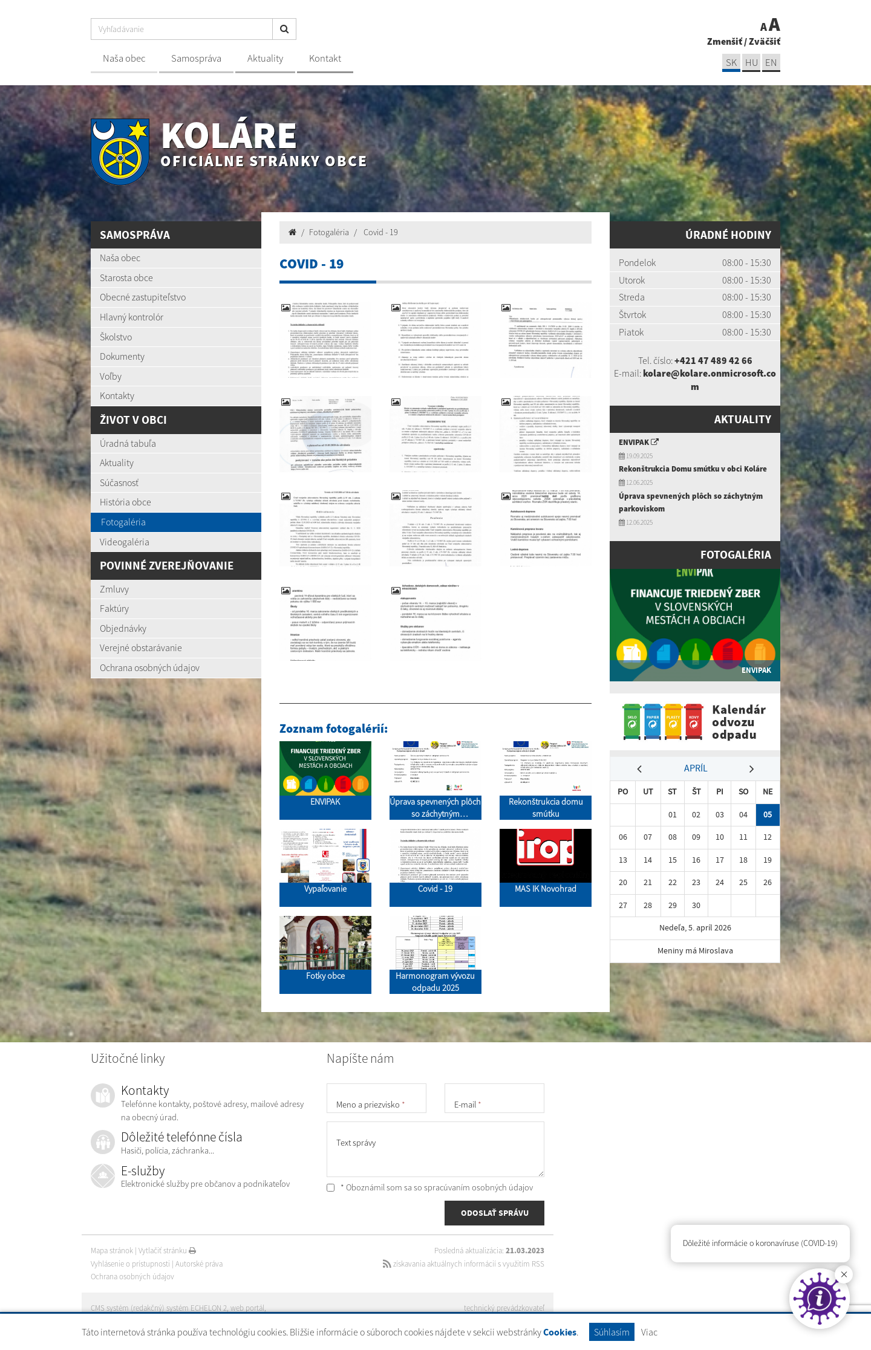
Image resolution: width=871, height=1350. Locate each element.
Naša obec (124, 58)
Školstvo (116, 337)
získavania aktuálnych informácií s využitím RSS (463, 1264)
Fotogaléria (123, 522)
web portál (247, 1308)
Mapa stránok (112, 1250)
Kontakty (117, 395)
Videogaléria (124, 542)
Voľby (111, 376)
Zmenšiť (724, 41)
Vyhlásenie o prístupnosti (130, 1264)
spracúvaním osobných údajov (478, 1187)
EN (771, 62)
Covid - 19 (380, 232)
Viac (649, 1332)
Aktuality (265, 58)
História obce (125, 502)
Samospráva (196, 58)
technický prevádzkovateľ (504, 1308)
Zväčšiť (764, 41)
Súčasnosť (119, 482)
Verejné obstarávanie (141, 647)
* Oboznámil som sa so (430, 1187)
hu (751, 62)
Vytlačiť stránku (167, 1250)
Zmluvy (114, 589)
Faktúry (114, 608)
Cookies (559, 1332)
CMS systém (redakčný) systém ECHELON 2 (159, 1308)
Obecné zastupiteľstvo (143, 297)
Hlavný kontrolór (131, 317)
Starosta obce (126, 277)
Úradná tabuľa (128, 443)
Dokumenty (122, 356)
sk (731, 62)
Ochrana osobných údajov (150, 667)
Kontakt (325, 58)
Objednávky (123, 628)
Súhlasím (612, 1332)
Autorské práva (199, 1264)
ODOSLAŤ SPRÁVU (495, 1213)
